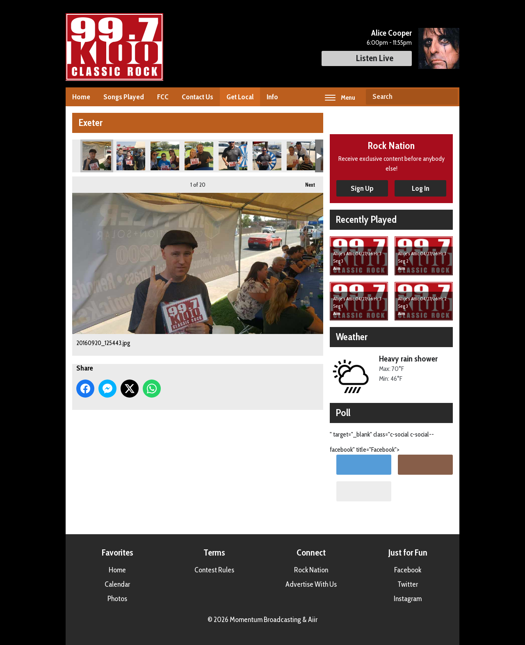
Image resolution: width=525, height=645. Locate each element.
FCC (163, 96)
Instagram (408, 598)
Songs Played (123, 96)
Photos (117, 598)
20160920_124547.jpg (165, 156)
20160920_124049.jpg (267, 156)
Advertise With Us (311, 584)
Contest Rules (214, 569)
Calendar (117, 584)
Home (81, 96)
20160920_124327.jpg (199, 156)
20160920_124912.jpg (130, 156)
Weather (352, 337)
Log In (420, 188)
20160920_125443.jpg (96, 156)
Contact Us (197, 96)
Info (272, 96)
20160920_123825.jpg (301, 156)
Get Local (239, 96)
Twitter (407, 584)
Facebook (407, 569)
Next (306, 182)
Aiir (312, 619)
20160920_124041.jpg (233, 156)
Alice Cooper (391, 33)
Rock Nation (311, 569)
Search (448, 97)
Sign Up (362, 188)
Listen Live (366, 58)
